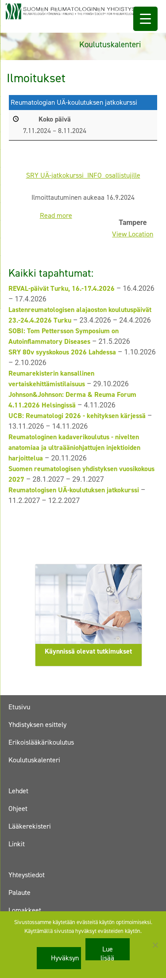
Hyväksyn (65, 958)
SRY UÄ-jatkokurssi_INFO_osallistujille (83, 174)
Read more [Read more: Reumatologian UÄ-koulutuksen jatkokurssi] (56, 215)
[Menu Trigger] (145, 19)
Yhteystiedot (26, 874)
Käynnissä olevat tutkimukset (88, 651)
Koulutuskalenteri (34, 760)
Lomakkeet (24, 910)
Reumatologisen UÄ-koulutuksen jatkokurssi (73, 490)
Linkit (16, 844)
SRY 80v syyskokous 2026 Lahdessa (62, 352)
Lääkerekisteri (29, 826)
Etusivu (19, 707)
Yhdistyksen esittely (37, 724)
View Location (132, 234)
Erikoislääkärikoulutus (41, 742)
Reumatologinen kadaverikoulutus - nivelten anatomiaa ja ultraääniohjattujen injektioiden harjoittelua (74, 447)
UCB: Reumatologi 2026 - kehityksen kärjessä (77, 415)
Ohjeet (17, 808)
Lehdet (18, 790)
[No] (155, 944)
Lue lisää (107, 952)
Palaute (19, 892)
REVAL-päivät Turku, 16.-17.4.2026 (61, 288)
